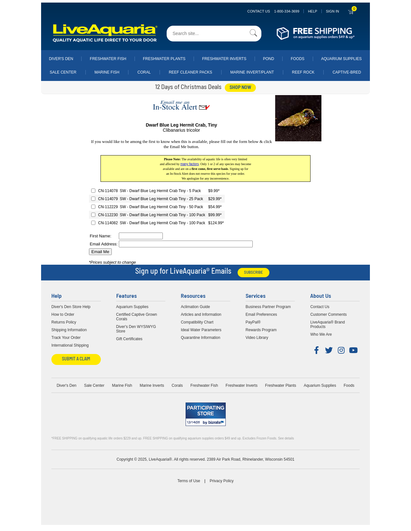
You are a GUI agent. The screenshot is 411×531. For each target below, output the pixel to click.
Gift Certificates (129, 339)
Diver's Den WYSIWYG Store (136, 328)
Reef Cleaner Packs (190, 72)
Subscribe (253, 272)
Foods (297, 59)
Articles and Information (201, 314)
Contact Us (273, 11)
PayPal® (253, 322)
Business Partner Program (268, 307)
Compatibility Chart (197, 322)
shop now (240, 87)
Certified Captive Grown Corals (136, 316)
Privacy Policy (222, 481)
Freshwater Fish (108, 59)
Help (312, 11)
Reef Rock (303, 72)
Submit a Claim (76, 359)
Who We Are (321, 334)
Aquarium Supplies (341, 59)
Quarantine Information (200, 337)
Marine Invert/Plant (252, 72)
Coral (144, 72)
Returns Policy (63, 322)
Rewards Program (261, 330)
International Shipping (70, 345)
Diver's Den (61, 59)
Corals (177, 385)
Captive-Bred (347, 72)
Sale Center (63, 72)
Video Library (257, 337)
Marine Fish (106, 72)
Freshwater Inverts (224, 59)
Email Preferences (261, 314)
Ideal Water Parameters (201, 330)
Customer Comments (328, 314)
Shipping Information (69, 330)
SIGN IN (332, 11)
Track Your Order (66, 337)
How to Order (62, 314)
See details (286, 438)
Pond (268, 59)
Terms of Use (188, 481)
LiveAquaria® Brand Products (327, 324)
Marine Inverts (152, 385)
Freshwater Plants (164, 59)
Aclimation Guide (195, 307)
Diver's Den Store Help (71, 307)
